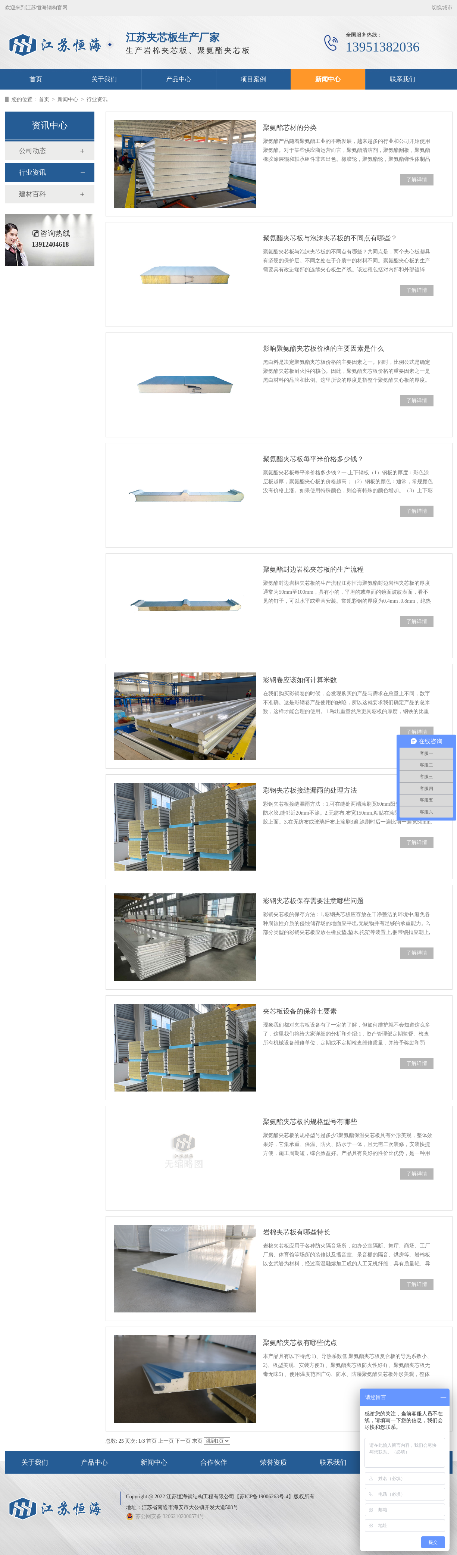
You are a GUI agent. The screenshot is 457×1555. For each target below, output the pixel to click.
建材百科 (32, 194)
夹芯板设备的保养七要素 (300, 1011)
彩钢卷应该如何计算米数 (300, 680)
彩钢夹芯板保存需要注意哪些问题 (313, 901)
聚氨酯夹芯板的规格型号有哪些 (310, 1121)
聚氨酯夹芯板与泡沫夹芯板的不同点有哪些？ (330, 238)
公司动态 (32, 150)
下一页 (183, 1441)
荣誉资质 (273, 1462)
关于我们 (104, 79)
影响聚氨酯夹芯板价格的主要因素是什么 (323, 348)
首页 (35, 79)
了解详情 (416, 179)
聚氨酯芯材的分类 (290, 127)
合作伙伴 (213, 1462)
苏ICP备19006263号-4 (264, 1496)
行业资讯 (97, 99)
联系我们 (402, 79)
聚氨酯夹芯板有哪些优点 (300, 1342)
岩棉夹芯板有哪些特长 (296, 1232)
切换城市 (442, 7)
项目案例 (253, 79)
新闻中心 (328, 79)
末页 (197, 1441)
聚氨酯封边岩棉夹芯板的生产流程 (313, 569)
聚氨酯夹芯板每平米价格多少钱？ (313, 459)
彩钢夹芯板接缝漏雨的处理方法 (310, 790)
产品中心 (178, 79)
